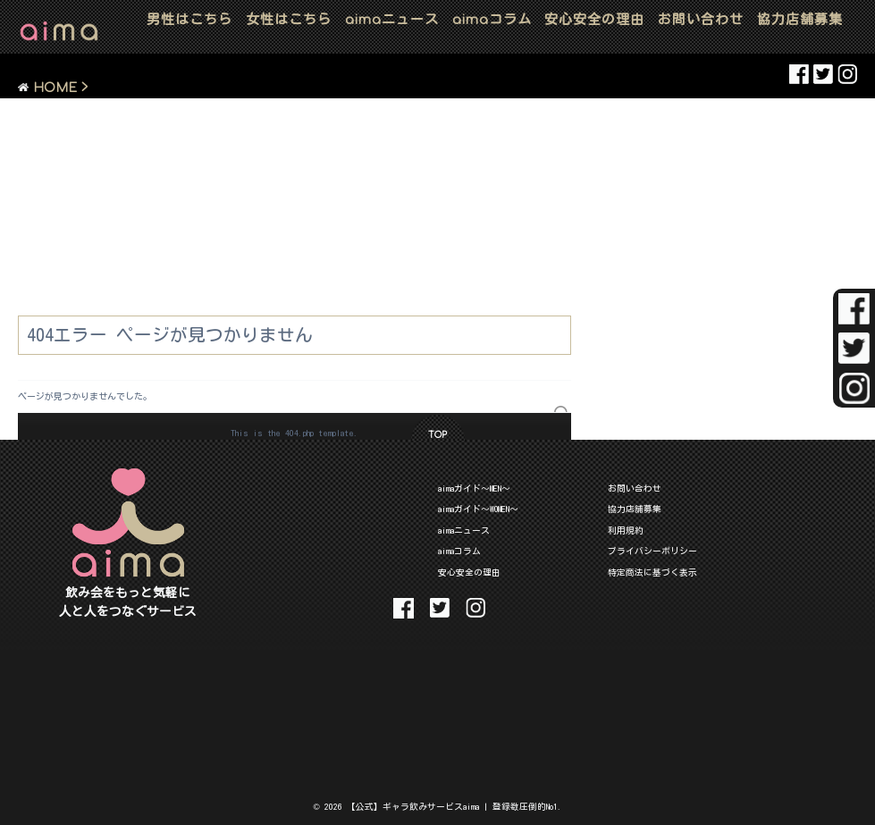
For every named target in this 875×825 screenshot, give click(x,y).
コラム (492, 19)
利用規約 (626, 530)
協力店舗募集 (800, 19)
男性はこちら (189, 19)
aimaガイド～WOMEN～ (478, 508)
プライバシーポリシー (652, 550)
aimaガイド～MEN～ (474, 488)
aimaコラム (459, 550)
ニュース (392, 19)
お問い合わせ (701, 19)
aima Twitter (823, 74)
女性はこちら (289, 19)
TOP (437, 435)
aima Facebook (799, 74)
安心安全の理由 (594, 19)
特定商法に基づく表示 (652, 572)
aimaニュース (464, 530)
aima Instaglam (847, 74)
